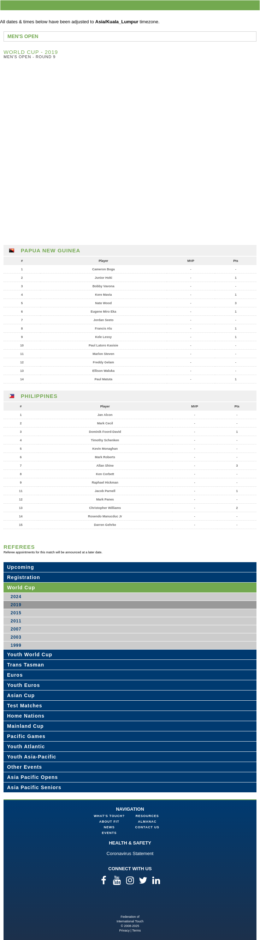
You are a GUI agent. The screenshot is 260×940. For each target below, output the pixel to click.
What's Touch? (109, 816)
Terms (136, 930)
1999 (16, 645)
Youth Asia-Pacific (31, 757)
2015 (16, 612)
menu (253, 5)
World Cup (21, 587)
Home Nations (26, 716)
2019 (16, 604)
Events (109, 833)
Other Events (24, 767)
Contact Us (147, 827)
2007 (16, 629)
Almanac (147, 821)
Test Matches (24, 705)
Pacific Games (26, 736)
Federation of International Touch (130, 903)
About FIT (109, 821)
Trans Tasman (25, 665)
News (109, 827)
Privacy (124, 930)
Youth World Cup (29, 654)
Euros (15, 675)
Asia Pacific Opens (32, 777)
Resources (147, 816)
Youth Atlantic (26, 746)
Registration (23, 577)
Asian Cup (21, 695)
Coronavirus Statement (130, 853)
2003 (16, 637)
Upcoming (20, 567)
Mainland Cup (25, 726)
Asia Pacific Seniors (34, 787)
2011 (16, 621)
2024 (16, 596)
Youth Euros (23, 685)
